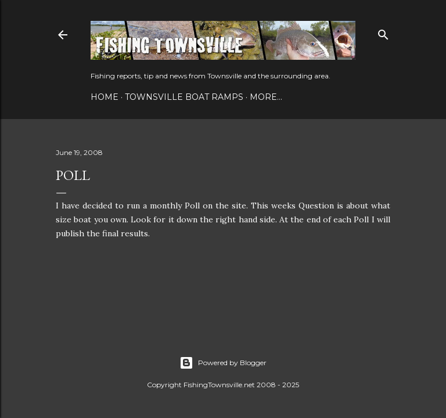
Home (104, 97)
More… (266, 97)
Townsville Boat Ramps (184, 97)
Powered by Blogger (223, 363)
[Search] (383, 32)
